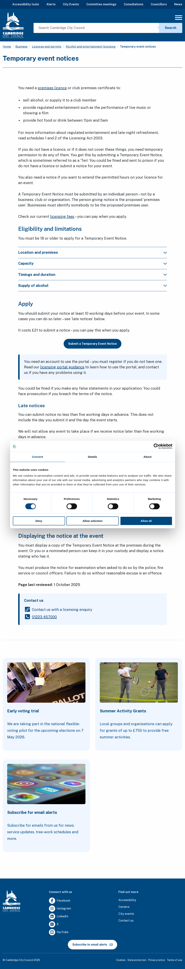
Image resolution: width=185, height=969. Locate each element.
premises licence (52, 88)
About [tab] (148, 456)
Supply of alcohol (33, 285)
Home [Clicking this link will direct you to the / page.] (7, 46)
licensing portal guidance (62, 367)
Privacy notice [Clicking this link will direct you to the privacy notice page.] (156, 960)
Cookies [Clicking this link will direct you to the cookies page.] (121, 960)
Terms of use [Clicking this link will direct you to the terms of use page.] (174, 960)
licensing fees (62, 216)
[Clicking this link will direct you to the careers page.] (123, 907)
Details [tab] (92, 456)
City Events (71, 4)
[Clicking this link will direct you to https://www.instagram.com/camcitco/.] (60, 908)
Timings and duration (36, 274)
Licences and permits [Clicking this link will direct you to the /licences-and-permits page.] (46, 46)
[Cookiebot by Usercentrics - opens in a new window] (156, 446)
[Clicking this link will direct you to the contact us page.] (125, 920)
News (178, 4)
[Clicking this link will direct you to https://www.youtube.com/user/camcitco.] (58, 932)
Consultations (133, 4)
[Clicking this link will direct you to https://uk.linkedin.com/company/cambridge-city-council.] (58, 916)
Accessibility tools (25, 4)
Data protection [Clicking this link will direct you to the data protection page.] (136, 960)
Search (170, 28)
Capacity (26, 263)
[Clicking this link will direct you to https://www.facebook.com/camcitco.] (59, 901)
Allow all (146, 520)
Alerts (51, 4)
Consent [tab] (37, 456)
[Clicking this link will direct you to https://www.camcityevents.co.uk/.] (126, 914)
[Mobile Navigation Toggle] (178, 18)
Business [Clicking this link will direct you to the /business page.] (21, 46)
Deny (39, 520)
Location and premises (38, 252)
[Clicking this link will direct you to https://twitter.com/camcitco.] (54, 924)
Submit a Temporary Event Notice (92, 343)
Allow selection (92, 520)
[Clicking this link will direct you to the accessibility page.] (127, 900)
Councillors (159, 4)
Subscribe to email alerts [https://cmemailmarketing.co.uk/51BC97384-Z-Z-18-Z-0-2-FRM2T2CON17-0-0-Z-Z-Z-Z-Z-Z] (92, 944)
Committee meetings (101, 4)
